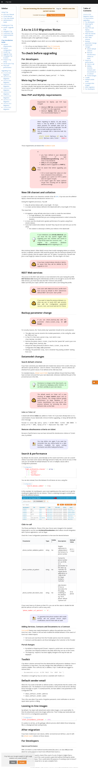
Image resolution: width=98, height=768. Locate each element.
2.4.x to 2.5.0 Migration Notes (88, 15)
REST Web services (88, 38)
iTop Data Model (8, 18)
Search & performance (89, 61)
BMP (56, 196)
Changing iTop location (7, 57)
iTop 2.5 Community (53, 46)
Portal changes (91, 76)
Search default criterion (91, 50)
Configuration (28, 464)
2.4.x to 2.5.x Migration (7, 85)
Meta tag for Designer (89, 25)
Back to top (70, 766)
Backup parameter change (91, 42)
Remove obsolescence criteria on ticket (91, 55)
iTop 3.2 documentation (56, 15)
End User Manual (8, 14)
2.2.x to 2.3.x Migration (7, 93)
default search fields (41, 370)
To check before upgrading (88, 19)
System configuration (7, 49)
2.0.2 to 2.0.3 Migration (7, 104)
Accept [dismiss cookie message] (22, 762)
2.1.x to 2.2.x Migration (7, 97)
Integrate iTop (7, 31)
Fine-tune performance (7, 66)
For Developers (90, 89)
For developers (89, 22)
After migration (90, 87)
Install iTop (6, 52)
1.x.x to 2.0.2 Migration (7, 108)
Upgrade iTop (7, 54)
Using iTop (4, 12)
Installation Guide (49, 146)
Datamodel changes (88, 46)
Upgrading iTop (6, 71)
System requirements (7, 45)
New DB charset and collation (90, 34)
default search (28, 731)
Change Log (56, 48)
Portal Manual (7, 16)
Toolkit (87, 77)
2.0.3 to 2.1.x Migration (7, 101)
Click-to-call (90, 64)
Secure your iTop (8, 63)
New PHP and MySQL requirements (89, 30)
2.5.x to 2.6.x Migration (7, 81)
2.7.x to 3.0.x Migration (7, 74)
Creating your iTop (7, 25)
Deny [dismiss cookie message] (13, 762)
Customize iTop (8, 33)
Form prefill (25, 627)
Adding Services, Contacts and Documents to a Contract (91, 70)
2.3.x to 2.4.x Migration (7, 89)
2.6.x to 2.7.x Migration (7, 78)
